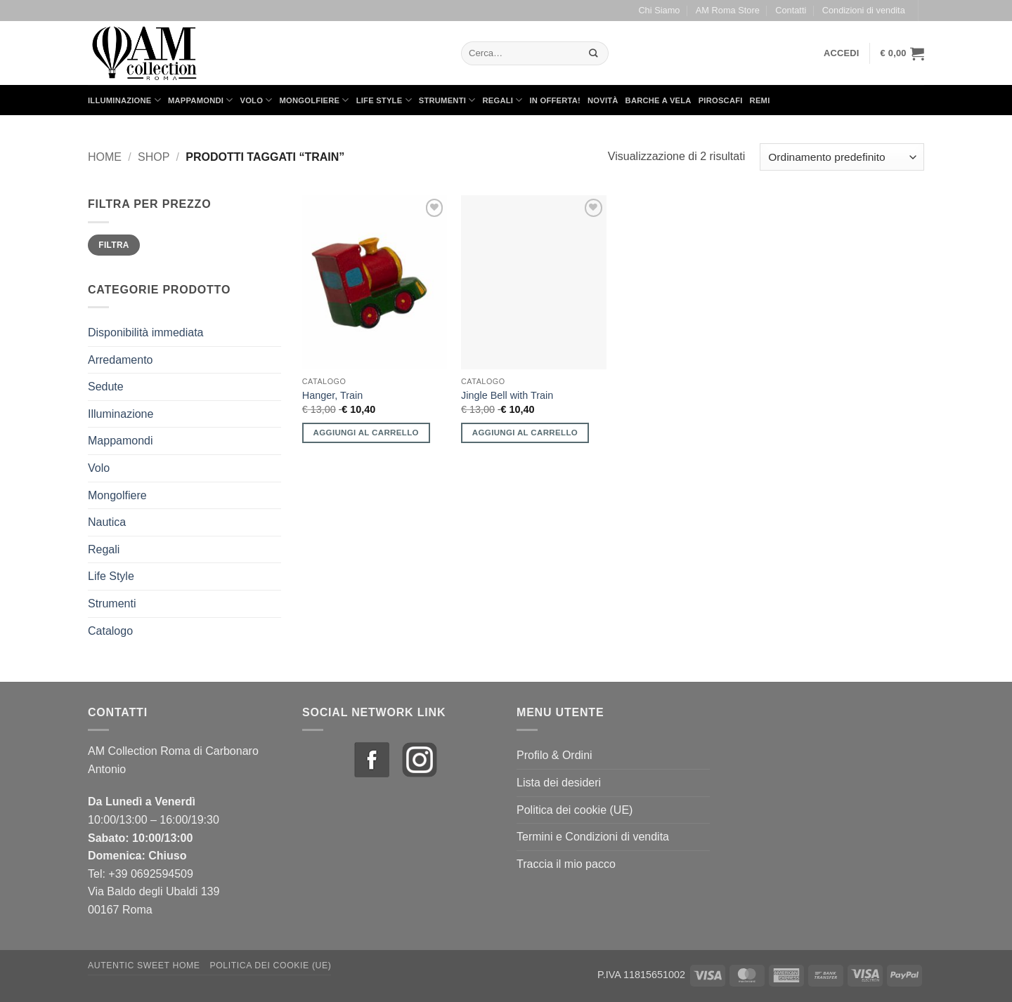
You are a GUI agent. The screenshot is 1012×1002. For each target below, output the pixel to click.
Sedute (106, 387)
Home (105, 157)
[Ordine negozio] (842, 157)
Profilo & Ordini (554, 755)
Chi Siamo (659, 10)
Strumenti (447, 100)
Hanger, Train (332, 395)
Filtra (113, 245)
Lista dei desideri (559, 783)
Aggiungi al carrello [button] (366, 432)
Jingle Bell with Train (507, 395)
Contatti (790, 10)
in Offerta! (555, 100)
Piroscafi (721, 100)
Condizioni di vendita (863, 10)
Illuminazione (124, 100)
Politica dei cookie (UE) (574, 810)
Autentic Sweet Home (144, 965)
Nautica (107, 522)
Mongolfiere (314, 100)
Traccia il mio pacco (566, 864)
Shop (153, 157)
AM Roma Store (728, 10)
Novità (603, 100)
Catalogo (110, 631)
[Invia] (594, 53)
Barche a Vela (658, 100)
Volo (256, 100)
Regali (502, 100)
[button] (841, 53)
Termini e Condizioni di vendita (593, 837)
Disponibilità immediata (146, 332)
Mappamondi (200, 100)
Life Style (384, 100)
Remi (760, 100)
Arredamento (120, 360)
